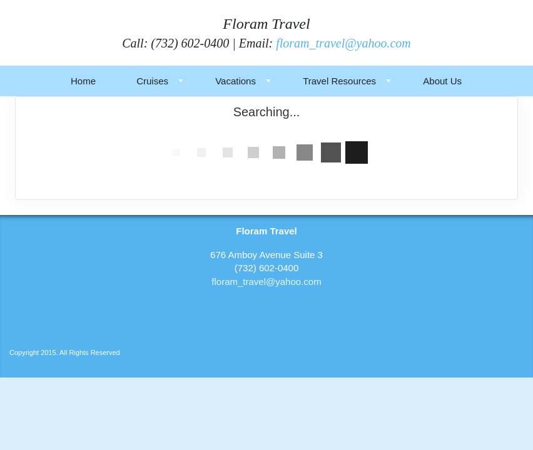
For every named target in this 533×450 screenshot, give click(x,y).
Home (83, 81)
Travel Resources (339, 81)
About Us (442, 81)
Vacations (235, 81)
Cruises (152, 81)
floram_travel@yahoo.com (343, 43)
